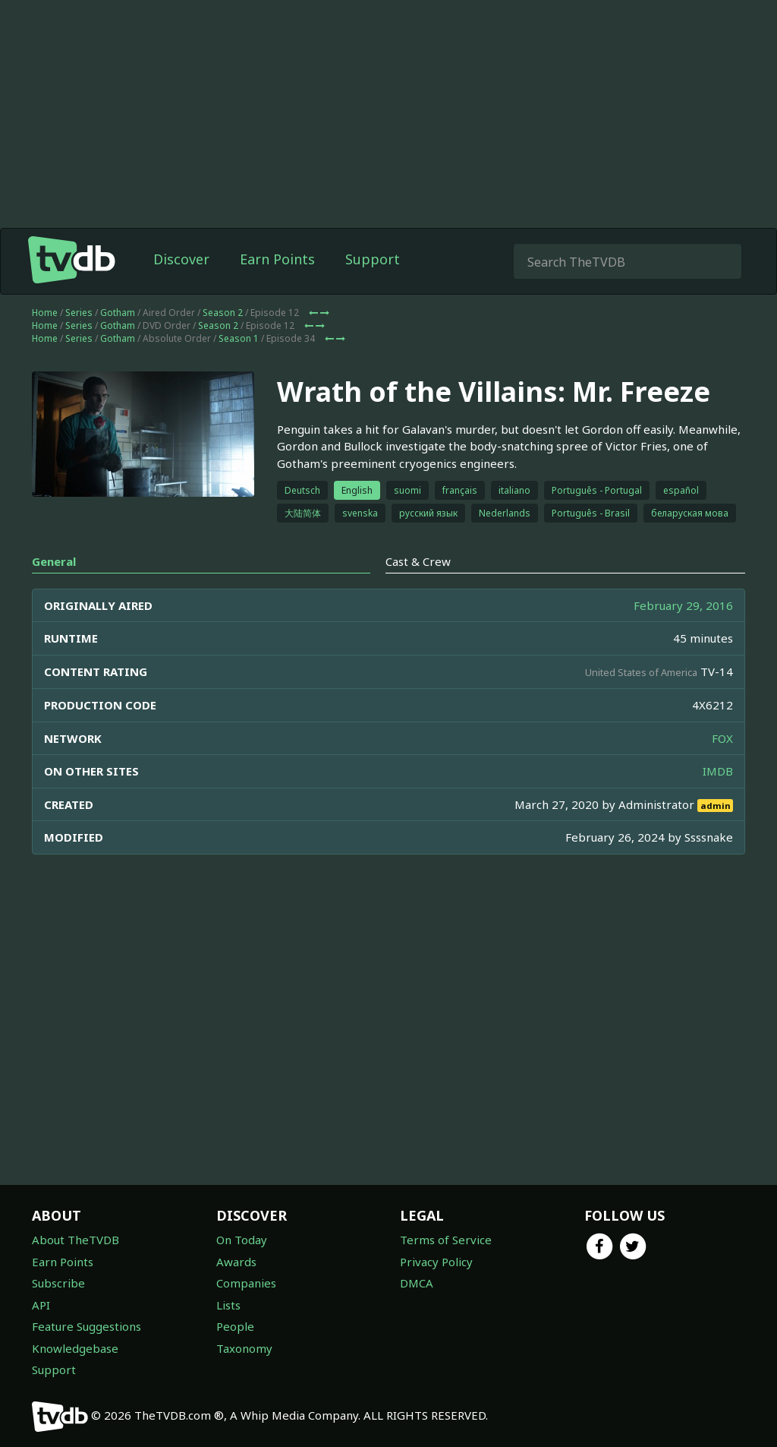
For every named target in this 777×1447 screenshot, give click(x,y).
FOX (722, 768)
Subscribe (58, 1283)
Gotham (117, 342)
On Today (241, 1239)
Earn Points (277, 289)
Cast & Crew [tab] (418, 591)
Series (79, 342)
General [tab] (54, 591)
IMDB (718, 801)
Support (372, 289)
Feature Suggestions (86, 1326)
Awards (236, 1261)
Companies (246, 1283)
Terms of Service (446, 1239)
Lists (228, 1305)
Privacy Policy (436, 1261)
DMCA (416, 1283)
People (235, 1326)
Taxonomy (244, 1348)
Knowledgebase (75, 1348)
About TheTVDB (75, 1239)
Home (45, 342)
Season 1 (239, 368)
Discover (181, 289)
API (41, 1305)
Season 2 (223, 342)
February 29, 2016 (683, 635)
